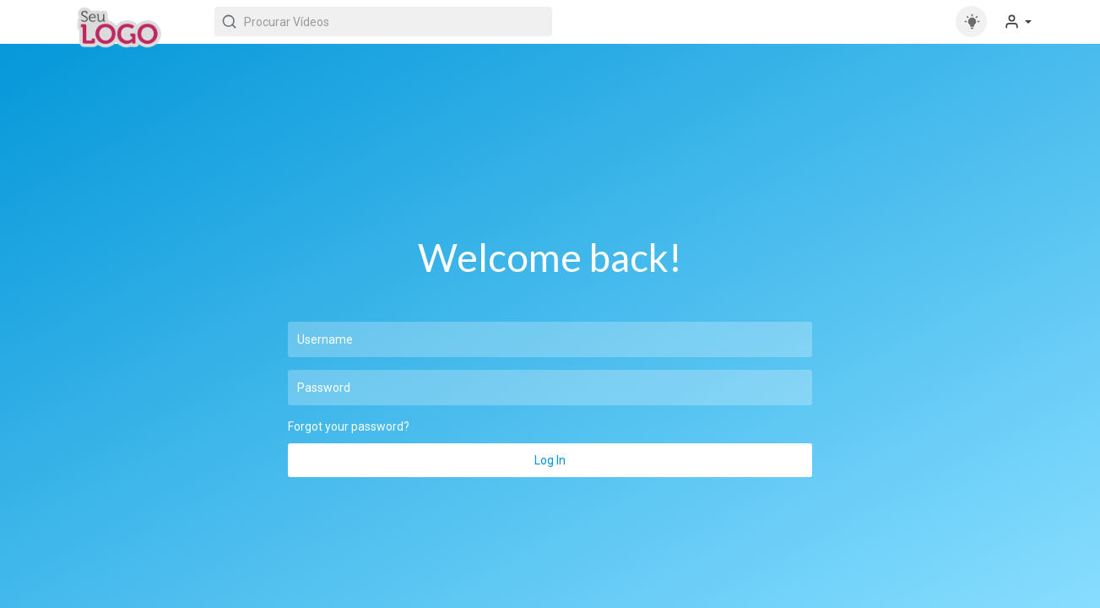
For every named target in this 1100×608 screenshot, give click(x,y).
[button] (1017, 21)
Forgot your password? (348, 426)
